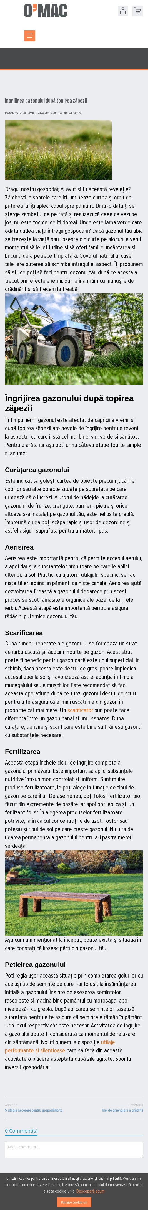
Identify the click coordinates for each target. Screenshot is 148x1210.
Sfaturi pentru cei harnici (65, 113)
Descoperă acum (90, 1191)
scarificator (80, 710)
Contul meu (123, 11)
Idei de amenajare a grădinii (122, 1107)
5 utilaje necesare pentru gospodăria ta (33, 1107)
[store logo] (45, 10)
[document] (74, 1191)
